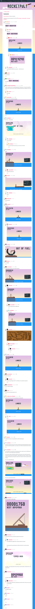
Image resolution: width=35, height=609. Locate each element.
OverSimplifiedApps (9, 384)
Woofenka (8, 437)
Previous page (24, 18)
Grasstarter (8, 78)
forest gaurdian (9, 266)
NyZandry (8, 587)
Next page (19, 18)
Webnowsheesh (9, 497)
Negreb (8, 390)
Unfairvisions (10, 329)
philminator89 (9, 198)
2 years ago (13, 374)
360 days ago (15, 143)
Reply (6, 27)
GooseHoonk (8, 442)
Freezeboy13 (8, 204)
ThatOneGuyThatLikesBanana (11, 85)
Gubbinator (13, 54)
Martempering (10, 539)
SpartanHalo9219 (9, 374)
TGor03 (8, 354)
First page (28, 18)
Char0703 (8, 175)
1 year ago (11, 21)
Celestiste (8, 244)
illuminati (8, 261)
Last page (5, 19)
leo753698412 (10, 67)
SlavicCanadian (9, 97)
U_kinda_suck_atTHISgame (11, 396)
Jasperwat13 (10, 285)
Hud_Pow (8, 21)
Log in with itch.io (6, 16)
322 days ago (17, 348)
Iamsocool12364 (10, 169)
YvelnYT (11, 37)
